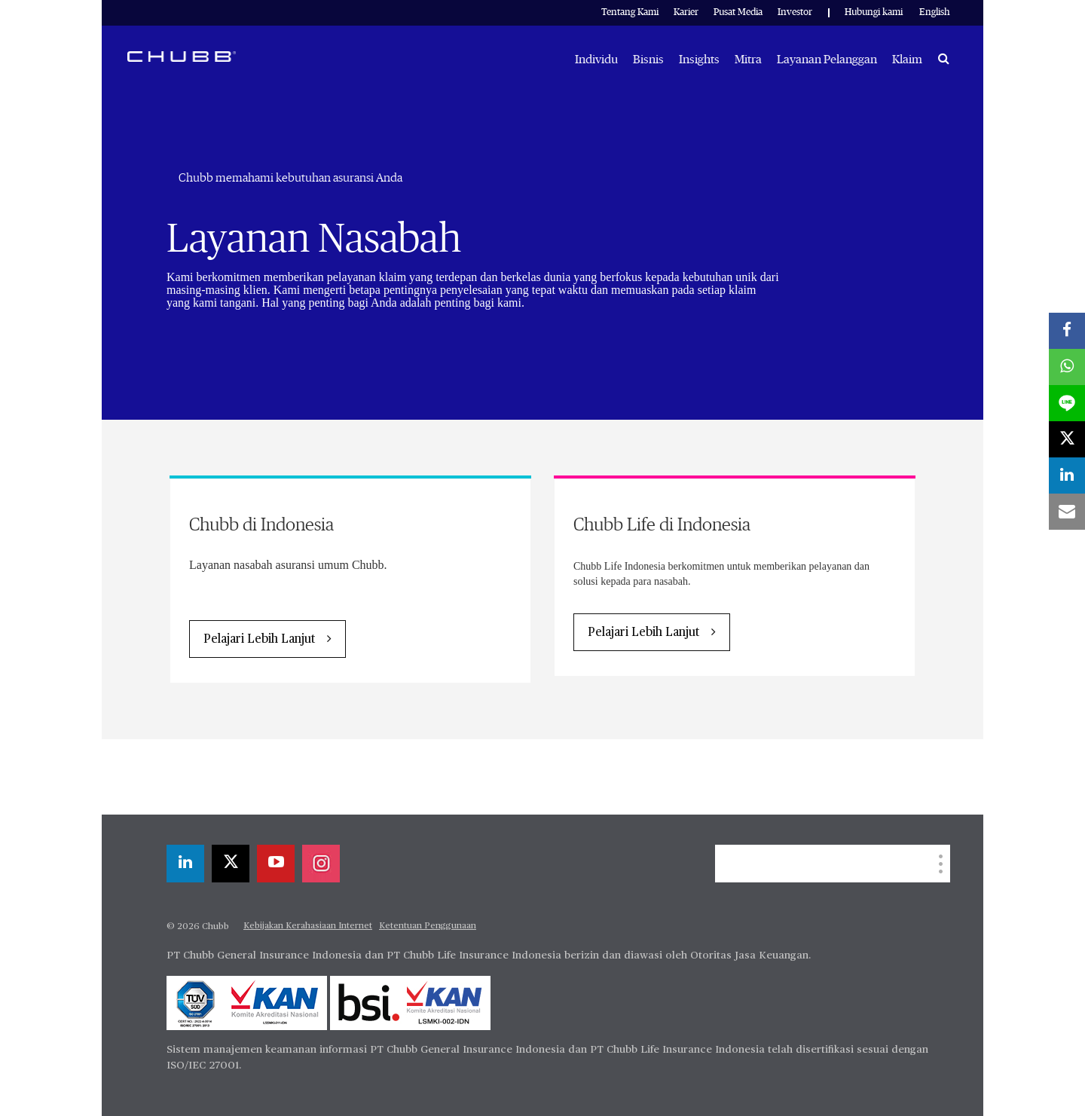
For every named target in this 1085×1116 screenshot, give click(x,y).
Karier (686, 12)
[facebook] (1067, 331)
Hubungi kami (874, 12)
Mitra (748, 60)
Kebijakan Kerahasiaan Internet (307, 926)
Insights (699, 60)
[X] (230, 863)
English (934, 12)
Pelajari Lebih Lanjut (259, 640)
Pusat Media (738, 12)
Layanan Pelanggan (827, 60)
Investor (795, 12)
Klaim (907, 60)
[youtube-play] (276, 863)
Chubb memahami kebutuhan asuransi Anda (290, 178)
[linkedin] (185, 863)
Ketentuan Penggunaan (427, 926)
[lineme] (1067, 403)
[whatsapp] (1067, 367)
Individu (596, 60)
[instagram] (321, 863)
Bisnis (648, 60)
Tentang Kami (630, 12)
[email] (1067, 512)
